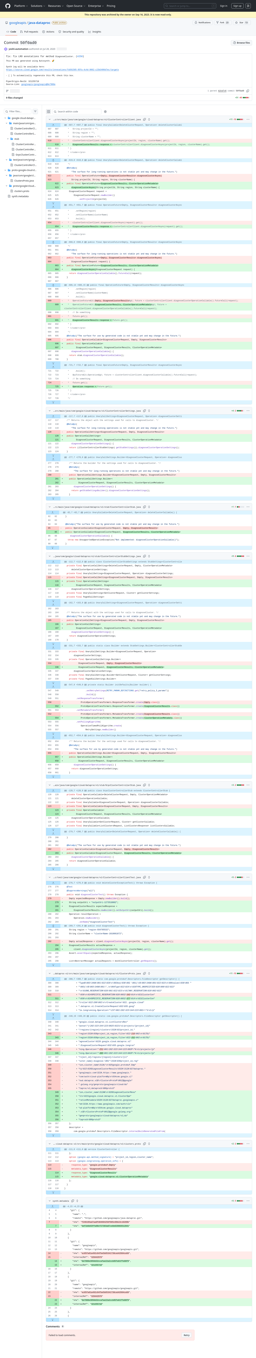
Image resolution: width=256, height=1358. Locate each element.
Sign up (237, 5)
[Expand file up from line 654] (60, 738)
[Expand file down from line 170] (60, 644)
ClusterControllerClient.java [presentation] (29, 128)
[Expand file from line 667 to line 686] (60, 285)
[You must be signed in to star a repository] (242, 22)
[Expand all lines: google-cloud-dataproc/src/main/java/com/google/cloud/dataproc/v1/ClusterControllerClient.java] (152, 119)
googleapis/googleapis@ (38, 84)
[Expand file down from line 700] (60, 363)
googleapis (17, 22)
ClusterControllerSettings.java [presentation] (30, 133)
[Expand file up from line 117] (60, 416)
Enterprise (96, 6)
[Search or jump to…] (190, 5)
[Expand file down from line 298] (60, 965)
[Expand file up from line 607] (60, 125)
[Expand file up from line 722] (60, 367)
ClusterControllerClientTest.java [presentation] (31, 164)
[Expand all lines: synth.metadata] (83, 1201)
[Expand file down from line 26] (59, 1320)
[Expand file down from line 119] (60, 601)
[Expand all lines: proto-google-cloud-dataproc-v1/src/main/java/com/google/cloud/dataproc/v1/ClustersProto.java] (152, 973)
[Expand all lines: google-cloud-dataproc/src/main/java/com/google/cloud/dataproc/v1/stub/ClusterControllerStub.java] (152, 507)
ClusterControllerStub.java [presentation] (30, 144)
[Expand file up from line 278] (60, 459)
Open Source (76, 6)
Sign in (223, 5)
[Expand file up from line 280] (60, 834)
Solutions (38, 6)
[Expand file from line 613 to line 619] (60, 160)
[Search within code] (81, 111)
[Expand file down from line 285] (60, 498)
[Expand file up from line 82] (59, 513)
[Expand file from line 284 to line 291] (60, 926)
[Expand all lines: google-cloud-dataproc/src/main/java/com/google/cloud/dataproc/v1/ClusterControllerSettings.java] (152, 410)
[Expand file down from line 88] (59, 548)
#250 (80, 56)
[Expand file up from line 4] (59, 1207)
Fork (223, 22)
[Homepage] (7, 6)
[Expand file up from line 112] (60, 562)
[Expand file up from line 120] (60, 791)
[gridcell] (152, 125)
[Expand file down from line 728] (60, 402)
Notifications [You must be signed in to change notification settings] (202, 22)
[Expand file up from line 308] (60, 979)
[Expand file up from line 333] (60, 648)
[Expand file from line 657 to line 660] (60, 242)
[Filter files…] (23, 111)
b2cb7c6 (222, 91)
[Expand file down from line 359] (60, 1135)
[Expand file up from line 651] (60, 207)
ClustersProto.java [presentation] (24, 180)
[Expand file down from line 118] (60, 1192)
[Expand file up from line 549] (60, 687)
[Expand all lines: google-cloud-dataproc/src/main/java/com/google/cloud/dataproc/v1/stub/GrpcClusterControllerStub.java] (152, 785)
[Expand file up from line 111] (60, 1149)
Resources (56, 6)
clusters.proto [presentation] (21, 191)
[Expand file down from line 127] (60, 830)
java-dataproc (39, 22)
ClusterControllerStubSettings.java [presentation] (34, 149)
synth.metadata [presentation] (20, 196)
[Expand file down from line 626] (60, 203)
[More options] (248, 119)
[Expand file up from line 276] (60, 883)
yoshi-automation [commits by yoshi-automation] (18, 48)
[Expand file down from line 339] (60, 683)
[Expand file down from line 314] (60, 1014)
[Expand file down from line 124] (60, 455)
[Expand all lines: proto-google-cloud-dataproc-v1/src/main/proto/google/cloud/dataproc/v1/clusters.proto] (152, 1143)
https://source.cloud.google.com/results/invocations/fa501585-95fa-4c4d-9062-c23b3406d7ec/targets (62, 70)
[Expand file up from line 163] (60, 605)
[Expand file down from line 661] (60, 777)
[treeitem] (24, 141)
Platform (21, 6)
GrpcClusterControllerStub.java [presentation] (32, 154)
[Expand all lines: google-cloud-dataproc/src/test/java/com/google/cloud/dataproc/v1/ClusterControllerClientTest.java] (152, 877)
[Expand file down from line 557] (60, 734)
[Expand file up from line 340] (60, 1018)
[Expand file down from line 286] (60, 869)
